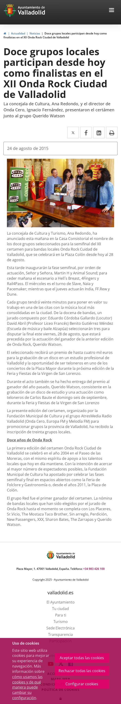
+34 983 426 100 (94, 569)
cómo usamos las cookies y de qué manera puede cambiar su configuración (27, 687)
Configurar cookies (81, 683)
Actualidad (18, 33)
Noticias (35, 33)
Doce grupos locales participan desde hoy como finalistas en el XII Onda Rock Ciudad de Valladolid (55, 35)
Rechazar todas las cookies (82, 670)
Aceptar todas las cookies (82, 657)
